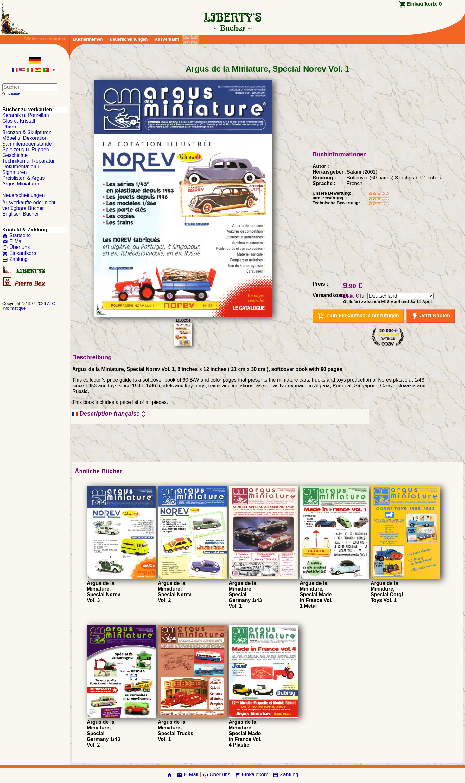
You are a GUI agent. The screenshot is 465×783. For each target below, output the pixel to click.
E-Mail (13, 241)
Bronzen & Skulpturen (27, 132)
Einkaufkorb (19, 253)
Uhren (9, 126)
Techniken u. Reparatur (28, 161)
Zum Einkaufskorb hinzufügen (358, 316)
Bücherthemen (88, 39)
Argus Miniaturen (21, 183)
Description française (109, 414)
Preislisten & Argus (23, 178)
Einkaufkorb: (424, 4)
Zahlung (15, 259)
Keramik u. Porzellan (25, 115)
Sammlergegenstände (27, 143)
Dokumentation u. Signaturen (22, 169)
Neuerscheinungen (129, 39)
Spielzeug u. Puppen (25, 149)
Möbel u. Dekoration (25, 138)
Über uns (16, 247)
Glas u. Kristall (18, 121)
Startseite (16, 235)
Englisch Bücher (20, 214)
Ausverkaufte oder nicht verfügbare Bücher (28, 205)
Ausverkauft (167, 39)
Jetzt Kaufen (430, 316)
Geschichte (15, 155)
